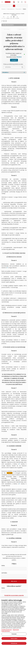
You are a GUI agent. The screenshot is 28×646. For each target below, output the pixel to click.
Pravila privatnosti (6, 629)
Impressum (16, 629)
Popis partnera (5, 631)
